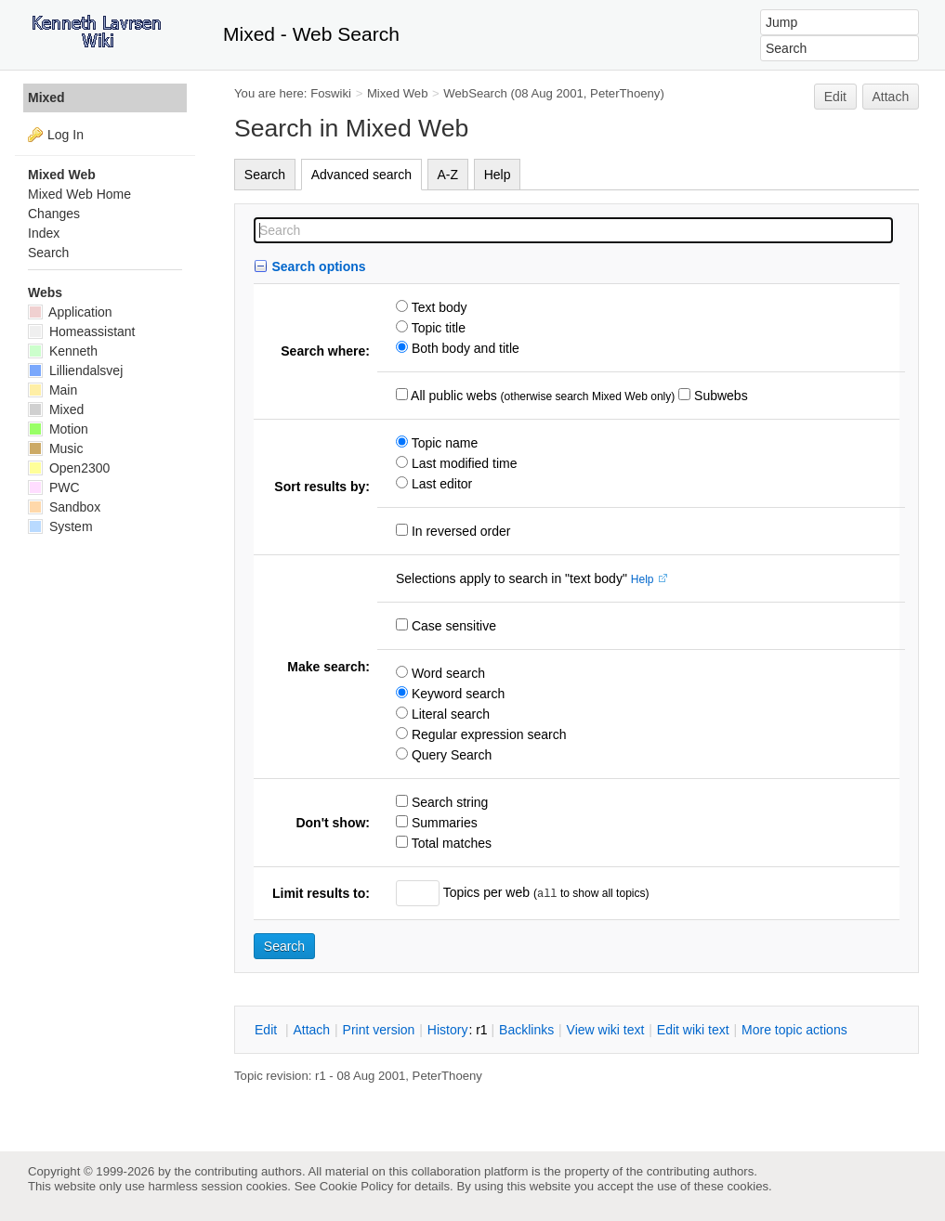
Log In (65, 134)
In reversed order (459, 531)
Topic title (437, 327)
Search (264, 174)
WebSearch (475, 93)
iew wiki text (606, 1029)
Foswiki (330, 93)
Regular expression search (487, 734)
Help (497, 174)
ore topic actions (794, 1029)
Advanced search (361, 174)
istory (447, 1029)
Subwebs (718, 395)
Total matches (450, 843)
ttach (311, 1029)
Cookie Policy (357, 1186)
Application (70, 312)
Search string (448, 802)
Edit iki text (693, 1029)
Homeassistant (81, 331)
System (60, 526)
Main (52, 390)
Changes (54, 213)
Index (43, 233)
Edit (835, 96)
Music (55, 448)
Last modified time (463, 463)
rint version (379, 1029)
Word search (446, 673)
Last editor (440, 483)
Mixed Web (397, 93)
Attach (891, 96)
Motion (58, 429)
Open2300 (69, 468)
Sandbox (64, 507)
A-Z (448, 174)
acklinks (526, 1029)
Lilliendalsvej (75, 370)
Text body (437, 307)
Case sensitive (452, 625)
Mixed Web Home (79, 194)
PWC (54, 487)
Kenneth (63, 351)
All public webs (452, 395)
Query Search (450, 754)
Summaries (443, 822)
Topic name (443, 442)
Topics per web (486, 892)
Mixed (46, 97)
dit (268, 1029)
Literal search (449, 714)
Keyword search (456, 693)
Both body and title (463, 348)
